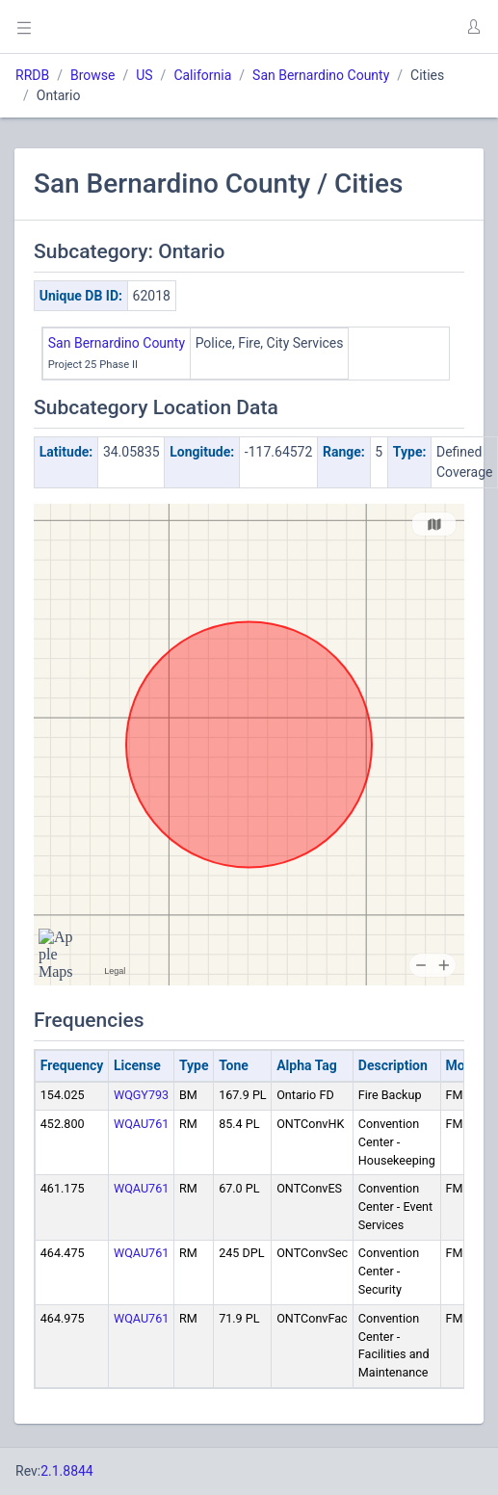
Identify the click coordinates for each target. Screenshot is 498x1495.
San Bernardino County (320, 75)
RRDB (32, 75)
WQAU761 (141, 1123)
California (202, 75)
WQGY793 (141, 1095)
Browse (92, 75)
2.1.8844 (66, 1471)
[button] (473, 27)
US (144, 75)
